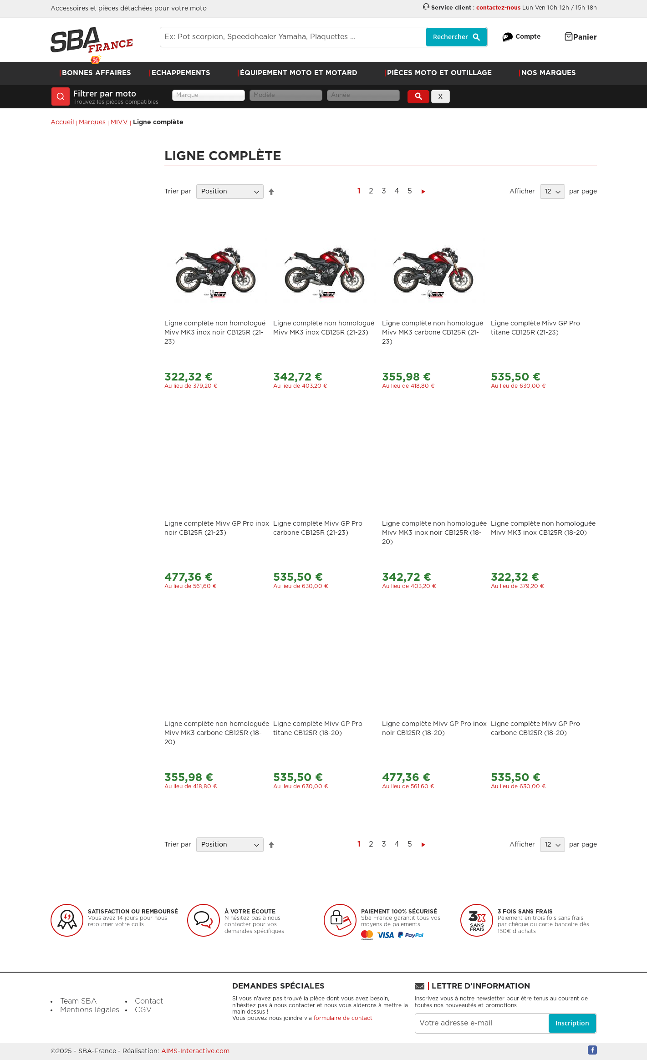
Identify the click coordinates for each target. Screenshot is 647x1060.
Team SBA (78, 1001)
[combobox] (324, 37)
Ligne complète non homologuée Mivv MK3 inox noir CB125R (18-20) (434, 533)
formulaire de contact (343, 1018)
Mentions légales (89, 1010)
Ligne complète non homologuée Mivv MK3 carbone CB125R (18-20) (216, 733)
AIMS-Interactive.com (195, 1051)
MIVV (119, 122)
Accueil (62, 122)
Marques (92, 122)
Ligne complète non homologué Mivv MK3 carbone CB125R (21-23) (432, 332)
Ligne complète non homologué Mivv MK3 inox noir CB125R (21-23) (214, 332)
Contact (149, 1001)
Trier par (177, 191)
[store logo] (91, 40)
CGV (143, 1010)
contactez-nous (498, 8)
